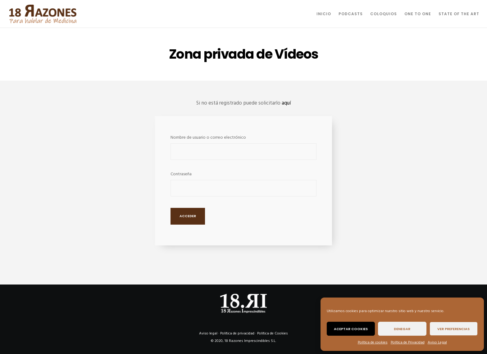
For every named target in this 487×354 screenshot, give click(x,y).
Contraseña (181, 173)
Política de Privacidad (408, 342)
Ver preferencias (453, 328)
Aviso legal (208, 333)
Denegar (402, 328)
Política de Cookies (272, 333)
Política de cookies (373, 342)
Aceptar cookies (351, 328)
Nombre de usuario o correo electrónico (208, 137)
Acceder (188, 215)
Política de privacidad (237, 333)
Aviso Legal (437, 342)
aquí (286, 103)
